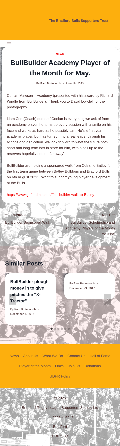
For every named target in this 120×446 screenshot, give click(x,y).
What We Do (52, 356)
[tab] (51, 329)
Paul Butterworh (50, 83)
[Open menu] (9, 43)
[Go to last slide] (12, 299)
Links (59, 366)
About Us (30, 356)
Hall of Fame (100, 356)
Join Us (74, 366)
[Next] (107, 299)
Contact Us (76, 356)
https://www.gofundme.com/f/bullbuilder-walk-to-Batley (50, 195)
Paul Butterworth (25, 309)
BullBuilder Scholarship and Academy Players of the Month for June (89, 224)
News (60, 54)
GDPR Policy (60, 376)
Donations (92, 366)
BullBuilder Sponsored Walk (30, 218)
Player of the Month (35, 366)
